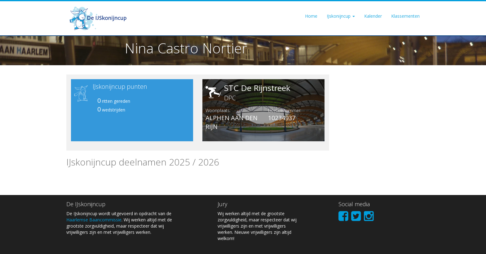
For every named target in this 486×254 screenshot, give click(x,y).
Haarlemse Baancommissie (94, 220)
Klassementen (405, 16)
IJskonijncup (341, 16)
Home (311, 16)
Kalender (373, 16)
